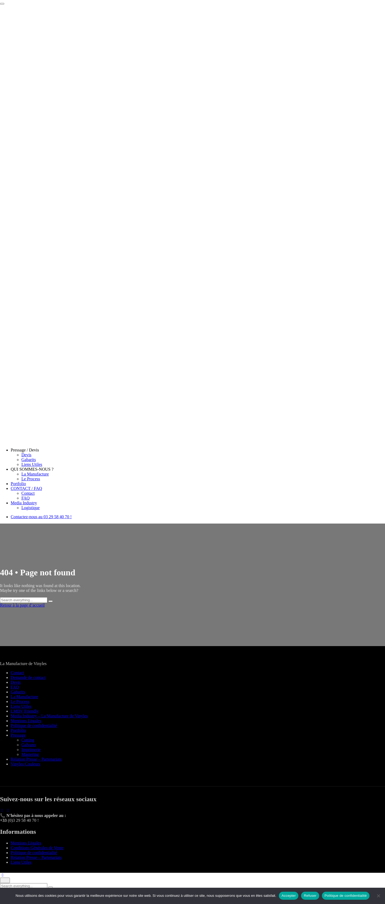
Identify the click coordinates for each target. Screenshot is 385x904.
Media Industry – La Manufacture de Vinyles (49, 716)
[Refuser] (378, 895)
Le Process (30, 479)
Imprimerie (31, 749)
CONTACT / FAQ (26, 488)
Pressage (18, 735)
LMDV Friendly (25, 711)
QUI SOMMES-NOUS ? (32, 469)
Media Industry (24, 503)
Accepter (289, 896)
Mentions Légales (26, 720)
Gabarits (28, 459)
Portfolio (18, 483)
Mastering (30, 754)
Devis (26, 455)
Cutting (27, 740)
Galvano (28, 744)
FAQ (25, 498)
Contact (28, 493)
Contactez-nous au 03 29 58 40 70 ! (41, 516)
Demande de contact (28, 677)
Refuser (310, 896)
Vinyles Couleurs (25, 764)
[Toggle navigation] (2, 4)
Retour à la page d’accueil (22, 605)
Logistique (30, 507)
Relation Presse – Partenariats (36, 759)
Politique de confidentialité (34, 725)
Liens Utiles (31, 464)
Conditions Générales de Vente (37, 848)
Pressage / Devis (25, 450)
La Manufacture (35, 474)
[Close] (5, 880)
